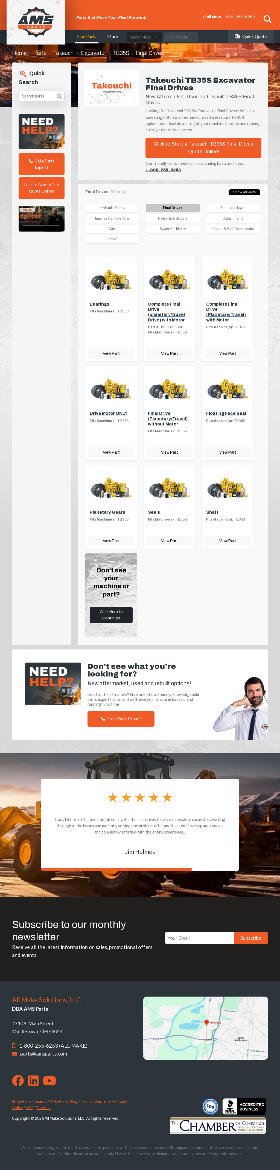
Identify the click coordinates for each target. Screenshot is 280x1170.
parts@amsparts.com (43, 1054)
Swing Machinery (173, 229)
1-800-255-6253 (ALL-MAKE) (53, 1046)
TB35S (120, 53)
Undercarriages (233, 208)
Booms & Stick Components (233, 229)
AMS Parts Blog (63, 1101)
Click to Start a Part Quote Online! (42, 188)
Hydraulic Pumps (112, 208)
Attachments (233, 218)
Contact (44, 1107)
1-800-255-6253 (238, 17)
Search (41, 1101)
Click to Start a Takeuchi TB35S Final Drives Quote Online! (203, 148)
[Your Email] (199, 938)
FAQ (30, 1107)
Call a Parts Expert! (41, 164)
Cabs (112, 229)
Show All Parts (244, 192)
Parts (40, 53)
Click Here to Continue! (111, 615)
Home (19, 53)
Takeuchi (64, 53)
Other (112, 239)
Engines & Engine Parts (112, 218)
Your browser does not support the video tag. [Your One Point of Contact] (42, 219)
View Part (111, 353)
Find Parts (86, 36)
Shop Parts (22, 1101)
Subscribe (250, 938)
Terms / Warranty (95, 1101)
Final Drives (172, 208)
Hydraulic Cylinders (173, 218)
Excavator (93, 53)
